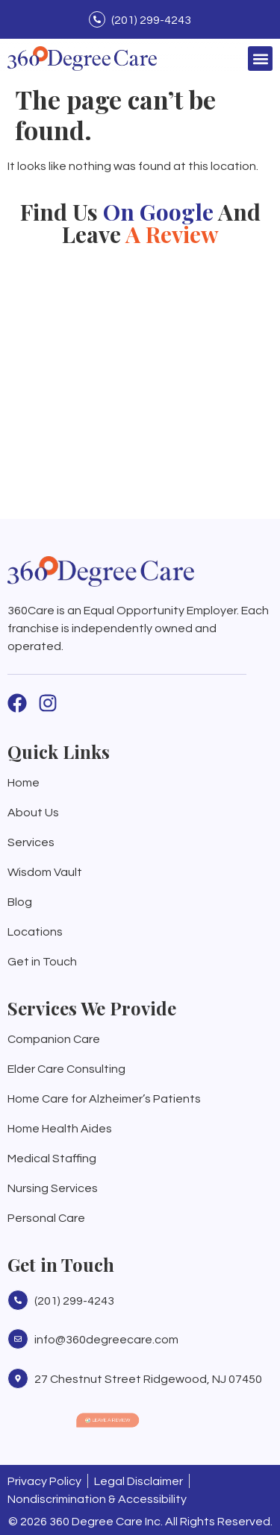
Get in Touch (42, 962)
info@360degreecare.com (106, 1340)
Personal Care (46, 1218)
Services (31, 842)
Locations (35, 932)
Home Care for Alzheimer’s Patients (104, 1099)
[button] (260, 58)
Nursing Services (52, 1188)
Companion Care (53, 1039)
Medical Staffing (51, 1158)
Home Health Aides (59, 1129)
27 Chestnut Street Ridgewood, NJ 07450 (148, 1379)
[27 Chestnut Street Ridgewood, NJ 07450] (17, 1378)
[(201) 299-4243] (97, 19)
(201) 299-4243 (151, 20)
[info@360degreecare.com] (17, 1338)
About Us (33, 813)
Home (23, 783)
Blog (19, 902)
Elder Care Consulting (66, 1069)
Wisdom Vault (44, 872)
